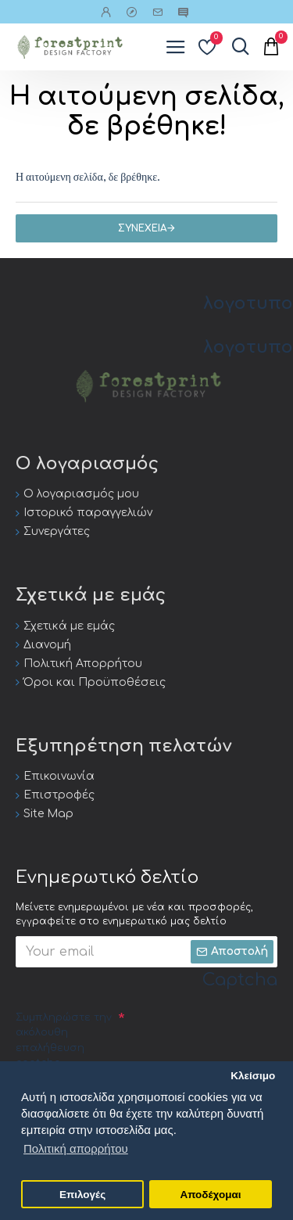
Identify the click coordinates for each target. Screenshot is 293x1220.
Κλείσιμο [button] (252, 1076)
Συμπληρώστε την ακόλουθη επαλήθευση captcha (64, 1040)
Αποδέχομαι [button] (210, 1194)
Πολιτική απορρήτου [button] (75, 1148)
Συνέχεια (142, 228)
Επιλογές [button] (82, 1194)
